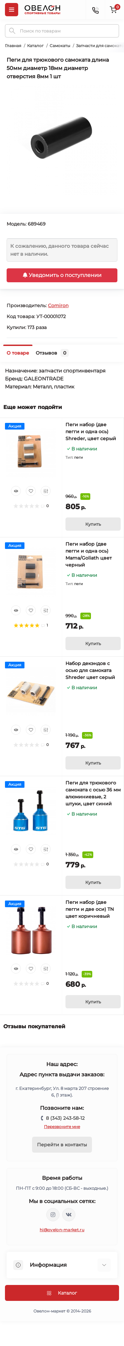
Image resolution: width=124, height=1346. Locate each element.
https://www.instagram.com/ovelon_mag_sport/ (53, 1214)
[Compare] (46, 491)
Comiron (58, 305)
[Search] (12, 30)
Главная (13, 45)
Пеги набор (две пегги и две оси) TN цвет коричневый (89, 909)
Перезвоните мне (62, 1126)
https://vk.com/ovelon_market (69, 1214)
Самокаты (60, 45)
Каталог (35, 45)
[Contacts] (95, 9)
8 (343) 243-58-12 (65, 1118)
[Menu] (11, 9)
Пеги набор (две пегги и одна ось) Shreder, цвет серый (90, 431)
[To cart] (93, 524)
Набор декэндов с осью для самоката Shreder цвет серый (90, 670)
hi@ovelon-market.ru (62, 1229)
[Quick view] (16, 491)
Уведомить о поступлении (62, 275)
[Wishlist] (31, 491)
